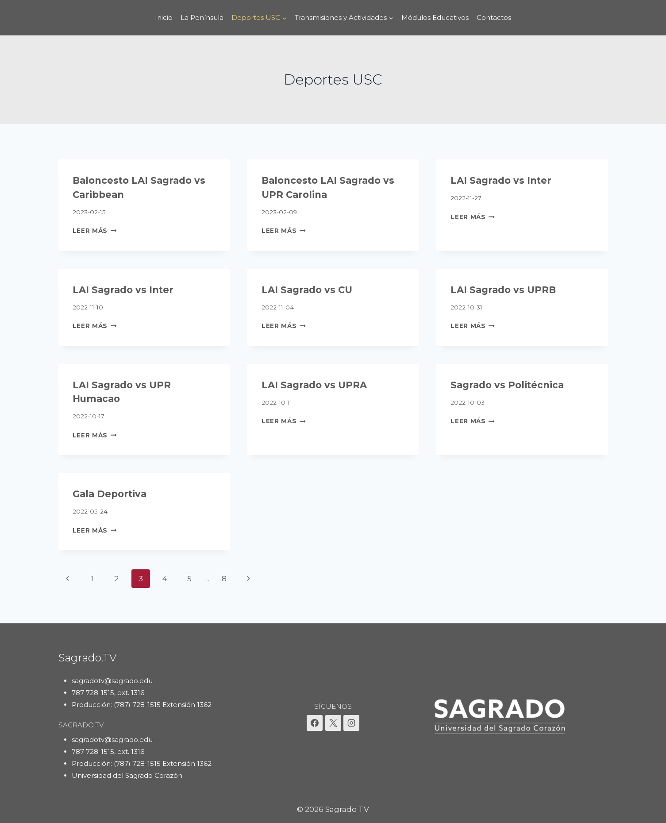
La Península (202, 17)
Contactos (494, 17)
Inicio (164, 17)
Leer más (95, 230)
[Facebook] (315, 723)
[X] (333, 723)
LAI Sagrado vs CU (307, 289)
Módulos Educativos (435, 17)
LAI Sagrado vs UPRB (503, 289)
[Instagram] (351, 723)
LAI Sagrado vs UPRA (314, 384)
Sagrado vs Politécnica (507, 384)
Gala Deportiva (109, 493)
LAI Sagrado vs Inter (500, 180)
